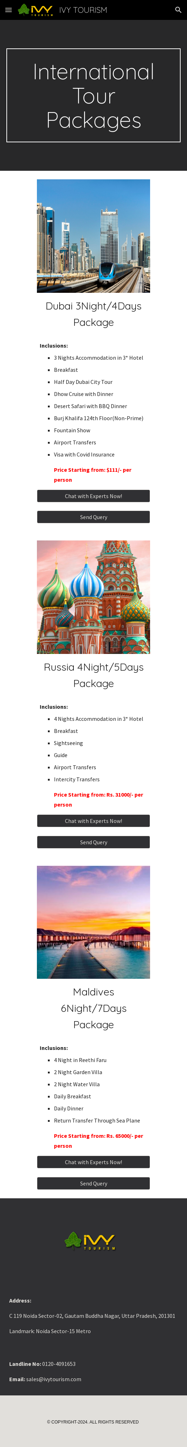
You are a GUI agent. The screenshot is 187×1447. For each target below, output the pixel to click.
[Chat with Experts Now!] (93, 496)
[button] (8, 10)
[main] (93, 95)
